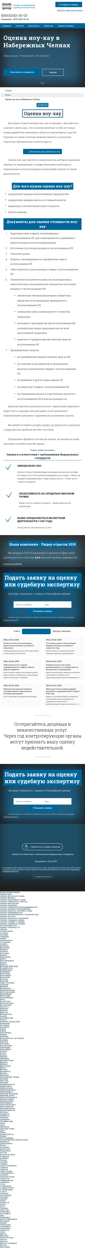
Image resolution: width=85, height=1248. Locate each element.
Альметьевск (6, 931)
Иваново (4, 1008)
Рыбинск (4, 1158)
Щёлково (4, 1235)
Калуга (3, 1019)
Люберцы (4, 1058)
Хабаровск (5, 1217)
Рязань (3, 1160)
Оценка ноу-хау (7, 916)
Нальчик (4, 1080)
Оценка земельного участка (13, 901)
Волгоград (5, 973)
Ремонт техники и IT (10, 927)
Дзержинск (5, 988)
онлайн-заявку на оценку (47, 424)
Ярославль (5, 1247)
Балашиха (5, 947)
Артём (3, 938)
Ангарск (4, 933)
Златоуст (4, 1007)
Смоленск (5, 1182)
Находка (4, 1082)
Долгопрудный (7, 992)
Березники (5, 957)
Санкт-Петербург (8, 1165)
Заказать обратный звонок (70, 10)
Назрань (4, 1079)
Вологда (4, 979)
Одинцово (5, 1119)
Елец (2, 999)
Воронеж (4, 981)
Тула (2, 1206)
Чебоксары (5, 1224)
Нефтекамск (6, 1086)
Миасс (3, 1067)
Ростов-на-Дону (7, 1154)
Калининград (6, 1018)
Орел (2, 1125)
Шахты (3, 1234)
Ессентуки (5, 1001)
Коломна (4, 1036)
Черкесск (4, 1230)
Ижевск (3, 1010)
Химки (3, 1223)
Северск (4, 1175)
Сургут (3, 1191)
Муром (3, 1073)
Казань (3, 1016)
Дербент (4, 986)
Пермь (3, 1136)
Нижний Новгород (9, 1093)
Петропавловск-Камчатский (14, 1139)
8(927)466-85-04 (21, 19)
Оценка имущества (9, 903)
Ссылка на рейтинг (12, 564)
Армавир (4, 936)
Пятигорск (5, 1149)
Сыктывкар (5, 1195)
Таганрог (4, 1197)
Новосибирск (6, 1103)
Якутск (3, 1245)
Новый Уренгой (7, 1110)
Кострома (4, 1043)
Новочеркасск (7, 1106)
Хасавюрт (5, 1221)
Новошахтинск (7, 1108)
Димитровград (7, 990)
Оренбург (4, 1127)
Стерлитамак (6, 1189)
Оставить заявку (69, 4)
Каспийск (4, 1025)
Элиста (3, 1239)
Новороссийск (7, 1101)
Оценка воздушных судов (12, 899)
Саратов (4, 1169)
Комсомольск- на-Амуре (12, 1038)
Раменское (5, 1151)
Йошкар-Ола (6, 1014)
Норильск (4, 1114)
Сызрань (4, 1193)
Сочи (2, 1184)
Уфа (2, 1215)
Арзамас (4, 934)
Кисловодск (5, 1032)
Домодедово (6, 994)
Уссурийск (5, 1213)
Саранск (4, 1167)
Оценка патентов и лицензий (14, 918)
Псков (3, 1145)
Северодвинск (7, 1173)
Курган (3, 1051)
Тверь (3, 1200)
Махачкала (5, 1066)
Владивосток (6, 968)
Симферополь (6, 1180)
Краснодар (5, 1047)
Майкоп (4, 1062)
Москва (3, 1069)
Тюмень (4, 1208)
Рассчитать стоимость (22, 72)
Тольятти (4, 1202)
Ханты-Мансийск (8, 1219)
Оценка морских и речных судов (16, 910)
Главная (6, 25)
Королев (4, 1042)
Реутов (3, 1152)
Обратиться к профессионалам (45, 847)
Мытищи (4, 1075)
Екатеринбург (7, 997)
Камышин (5, 1023)
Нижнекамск (6, 1091)
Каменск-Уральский (10, 1021)
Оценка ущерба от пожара (12, 923)
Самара (3, 1163)
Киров (3, 1031)
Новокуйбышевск (8, 1097)
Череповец (5, 1228)
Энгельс (4, 1241)
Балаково (4, 946)
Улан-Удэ (4, 1210)
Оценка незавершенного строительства (19, 914)
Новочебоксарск (8, 1104)
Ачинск (3, 944)
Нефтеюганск (6, 1088)
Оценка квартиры (8, 905)
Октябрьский (6, 1121)
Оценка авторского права (12, 896)
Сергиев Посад (7, 1176)
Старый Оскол (7, 1187)
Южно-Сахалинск (8, 1243)
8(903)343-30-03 (14, 15)
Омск (2, 1123)
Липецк (3, 1056)
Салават (4, 1162)
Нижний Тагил (7, 1095)
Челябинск (5, 1226)
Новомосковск (7, 1099)
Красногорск (6, 1045)
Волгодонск (5, 975)
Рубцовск (4, 1156)
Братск (3, 962)
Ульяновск (5, 1211)
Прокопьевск (6, 1143)
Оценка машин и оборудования (15, 909)
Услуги (20, 25)
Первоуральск (7, 1134)
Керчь (3, 1029)
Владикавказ (6, 970)
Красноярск (5, 1049)
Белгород (4, 953)
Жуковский (5, 1005)
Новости (48, 25)
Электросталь (6, 1237)
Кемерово (4, 1027)
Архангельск (6, 940)
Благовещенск (7, 960)
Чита (2, 1232)
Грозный (4, 984)
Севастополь (6, 1171)
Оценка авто (6, 894)
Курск (3, 1053)
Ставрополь (5, 1186)
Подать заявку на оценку (42, 450)
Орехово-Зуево (7, 1128)
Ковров (3, 1034)
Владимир (5, 971)
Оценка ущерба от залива (12, 922)
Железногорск (7, 1003)
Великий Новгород (9, 966)
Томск (3, 1204)
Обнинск (4, 1117)
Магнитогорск (7, 1060)
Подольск (4, 1141)
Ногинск (4, 1112)
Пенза (3, 1132)
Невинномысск (7, 1084)
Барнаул (4, 949)
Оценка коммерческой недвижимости (18, 907)
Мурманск (5, 1071)
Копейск (4, 1040)
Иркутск (4, 1012)
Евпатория (5, 995)
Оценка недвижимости (11, 912)
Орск (2, 1130)
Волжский (5, 977)
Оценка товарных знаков (12, 920)
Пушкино (4, 1147)
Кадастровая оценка (10, 892)
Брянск (3, 964)
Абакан (3, 929)
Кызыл (3, 1055)
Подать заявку (66, 25)
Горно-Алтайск (7, 983)
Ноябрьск (4, 1115)
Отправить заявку (42, 611)
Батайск (4, 951)
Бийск (3, 958)
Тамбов (3, 1199)
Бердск (3, 955)
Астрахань (5, 942)
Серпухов (4, 1178)
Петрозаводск (6, 1138)
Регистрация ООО (8, 925)
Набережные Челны (9, 1077)
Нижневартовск (7, 1090)
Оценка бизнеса (7, 898)
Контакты (33, 25)
